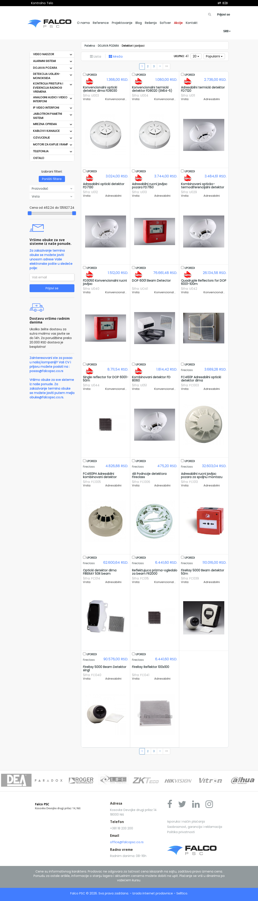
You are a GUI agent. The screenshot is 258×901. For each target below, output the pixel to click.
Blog (138, 23)
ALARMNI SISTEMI (44, 61)
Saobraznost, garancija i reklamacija (194, 827)
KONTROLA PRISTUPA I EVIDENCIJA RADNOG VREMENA (48, 87)
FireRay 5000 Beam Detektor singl (104, 668)
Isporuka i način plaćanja (186, 821)
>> (166, 66)
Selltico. (182, 893)
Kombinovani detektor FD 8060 (151, 379)
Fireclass (187, 370)
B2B (225, 3)
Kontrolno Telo (42, 3)
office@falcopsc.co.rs (127, 842)
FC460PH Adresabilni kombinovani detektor (100, 475)
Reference (101, 23)
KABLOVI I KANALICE (46, 131)
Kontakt (192, 23)
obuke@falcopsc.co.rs (46, 397)
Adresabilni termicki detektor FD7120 (203, 89)
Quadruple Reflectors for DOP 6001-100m (203, 282)
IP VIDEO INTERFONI (46, 108)
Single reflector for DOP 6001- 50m (105, 379)
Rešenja (151, 23)
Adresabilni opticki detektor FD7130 (103, 185)
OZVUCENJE (41, 138)
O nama (83, 23)
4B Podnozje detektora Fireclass (149, 475)
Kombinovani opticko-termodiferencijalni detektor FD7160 (202, 187)
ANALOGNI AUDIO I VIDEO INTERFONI (50, 99)
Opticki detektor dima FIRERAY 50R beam (99, 572)
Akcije (178, 23)
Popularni (214, 56)
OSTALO (38, 158)
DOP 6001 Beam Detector (151, 280)
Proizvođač (52, 188)
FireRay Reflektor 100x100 (150, 667)
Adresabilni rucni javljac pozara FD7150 (149, 185)
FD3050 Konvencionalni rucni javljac (105, 282)
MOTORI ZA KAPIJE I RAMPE (51, 144)
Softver (165, 23)
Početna (89, 46)
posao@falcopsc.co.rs (46, 371)
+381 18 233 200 (121, 828)
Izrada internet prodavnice (152, 893)
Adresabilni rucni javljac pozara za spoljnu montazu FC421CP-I (201, 477)
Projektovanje (122, 23)
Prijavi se (223, 14)
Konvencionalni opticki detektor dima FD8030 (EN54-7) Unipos (100, 90)
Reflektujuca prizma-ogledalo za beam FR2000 (154, 572)
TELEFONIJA (41, 151)
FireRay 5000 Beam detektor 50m (202, 572)
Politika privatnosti (181, 832)
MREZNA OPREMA (45, 124)
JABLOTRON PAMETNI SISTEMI (47, 116)
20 (196, 56)
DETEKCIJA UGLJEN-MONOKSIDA (46, 76)
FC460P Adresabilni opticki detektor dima (201, 379)
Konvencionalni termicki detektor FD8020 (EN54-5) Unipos (152, 90)
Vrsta (52, 196)
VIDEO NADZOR (43, 54)
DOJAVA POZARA (45, 68)
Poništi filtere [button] (52, 179)
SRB (227, 31)
